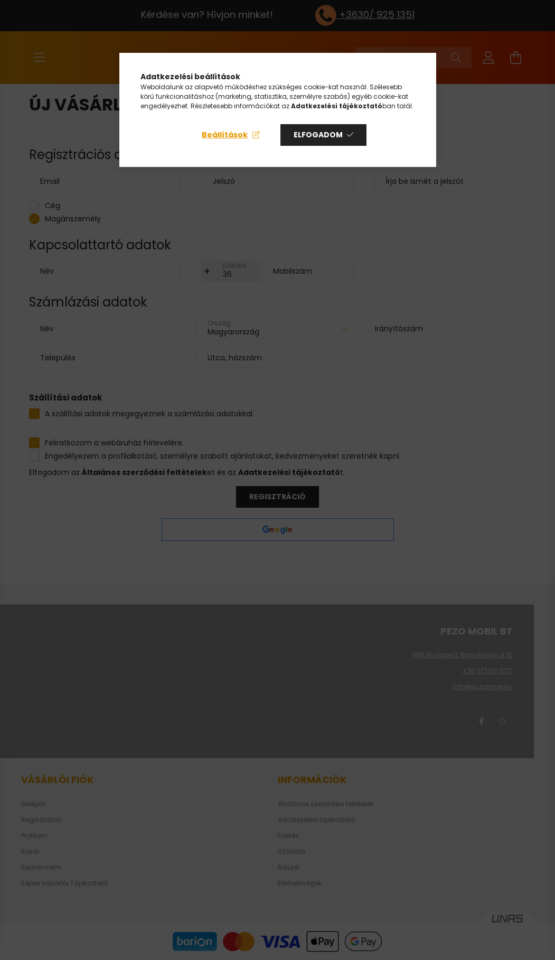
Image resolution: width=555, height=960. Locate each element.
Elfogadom (318, 134)
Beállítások (225, 134)
